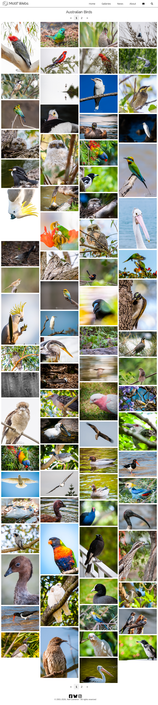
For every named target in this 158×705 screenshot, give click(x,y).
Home (92, 3)
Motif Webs (15, 3)
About (133, 3)
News (120, 3)
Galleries (106, 3)
